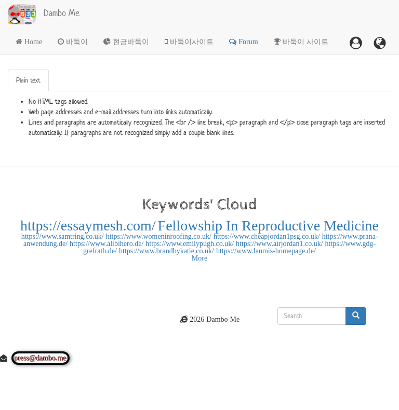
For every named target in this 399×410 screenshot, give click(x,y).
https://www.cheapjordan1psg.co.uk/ (267, 236)
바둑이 (77, 41)
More (199, 258)
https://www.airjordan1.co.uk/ (279, 243)
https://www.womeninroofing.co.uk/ (158, 236)
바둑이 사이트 (305, 41)
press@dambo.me (40, 358)
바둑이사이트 (192, 41)
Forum (248, 41)
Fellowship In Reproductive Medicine (268, 225)
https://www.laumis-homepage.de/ (266, 250)
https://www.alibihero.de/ (106, 243)
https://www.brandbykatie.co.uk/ (166, 250)
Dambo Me (61, 13)
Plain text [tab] (28, 80)
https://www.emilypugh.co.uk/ (189, 243)
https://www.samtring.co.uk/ (62, 236)
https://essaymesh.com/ (88, 225)
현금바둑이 (131, 41)
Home (33, 41)
